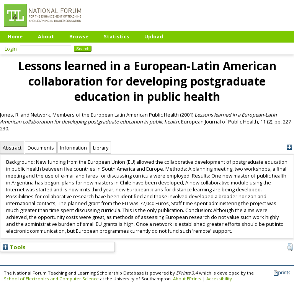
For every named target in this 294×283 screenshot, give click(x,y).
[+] (289, 147)
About (46, 36)
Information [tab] (73, 147)
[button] (290, 247)
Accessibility (219, 278)
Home (15, 36)
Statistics (116, 36)
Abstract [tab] (12, 147)
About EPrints (187, 278)
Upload (153, 36)
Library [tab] (100, 147)
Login (11, 48)
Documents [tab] (41, 147)
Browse (78, 36)
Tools (14, 247)
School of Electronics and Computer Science (51, 278)
